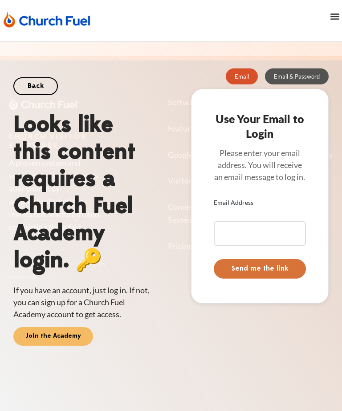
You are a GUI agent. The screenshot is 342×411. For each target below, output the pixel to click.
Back (36, 86)
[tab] (242, 76)
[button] (334, 16)
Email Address (233, 202)
